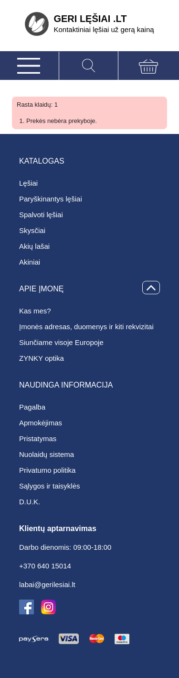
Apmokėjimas (40, 423)
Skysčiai (32, 230)
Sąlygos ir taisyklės (49, 486)
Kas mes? (35, 311)
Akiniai (29, 262)
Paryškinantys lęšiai (50, 199)
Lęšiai (28, 183)
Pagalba (32, 407)
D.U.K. (29, 502)
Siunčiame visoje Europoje (61, 342)
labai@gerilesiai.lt (47, 584)
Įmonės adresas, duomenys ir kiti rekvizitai (86, 326)
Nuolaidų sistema (46, 454)
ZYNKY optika (41, 358)
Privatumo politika (47, 470)
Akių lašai (34, 246)
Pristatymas (37, 438)
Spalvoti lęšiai (41, 215)
